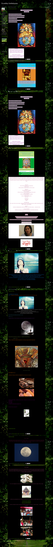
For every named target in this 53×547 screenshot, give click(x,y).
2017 (3, 54)
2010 (3, 71)
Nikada (28, 545)
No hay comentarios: (22, 59)
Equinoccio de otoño (11, 436)
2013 (3, 58)
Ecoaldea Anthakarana (10, 3)
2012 (3, 69)
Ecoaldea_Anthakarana (4, 11)
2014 (3, 57)
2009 (3, 72)
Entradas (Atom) (13, 542)
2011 (3, 70)
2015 (3, 56)
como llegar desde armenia (11, 428)
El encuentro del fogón (11, 62)
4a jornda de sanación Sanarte (12, 8)
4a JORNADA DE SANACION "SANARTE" (14, 93)
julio (3, 59)
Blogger (35, 545)
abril (3, 67)
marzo (4, 68)
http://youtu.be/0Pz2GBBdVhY (26, 502)
